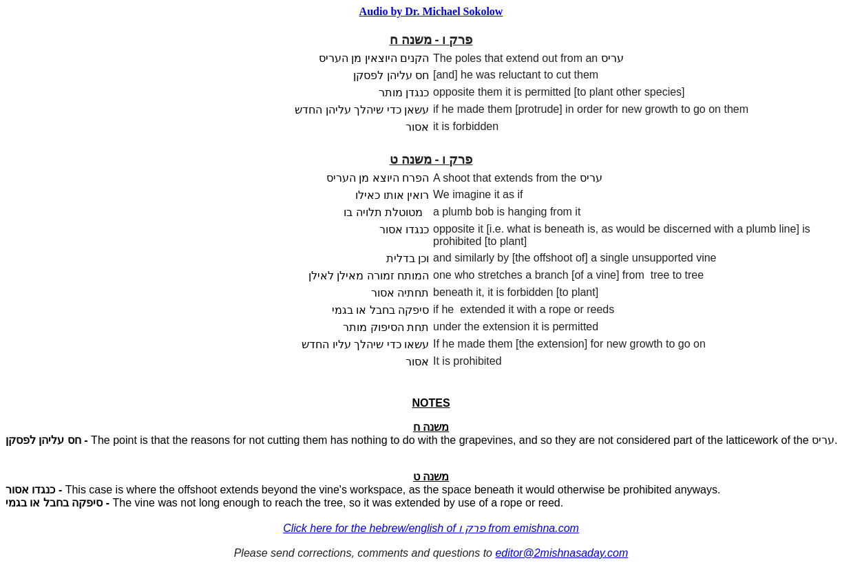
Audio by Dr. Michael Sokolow (431, 11)
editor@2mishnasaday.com (561, 553)
